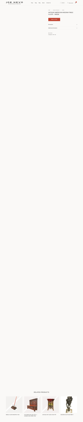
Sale (55, 34)
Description (50, 24)
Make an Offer (54, 19)
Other (53, 34)
